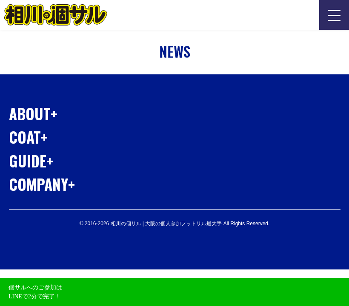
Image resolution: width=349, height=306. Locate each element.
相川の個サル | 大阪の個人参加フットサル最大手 (55, 15)
